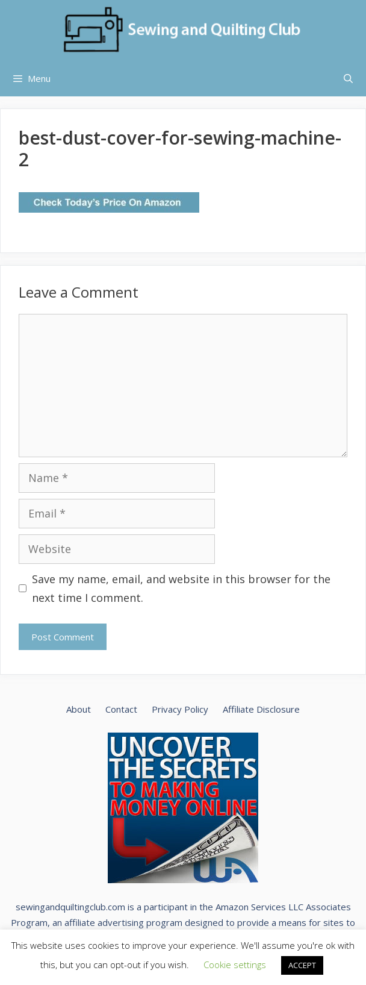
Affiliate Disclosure (261, 709)
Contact (121, 709)
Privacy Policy (180, 709)
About (78, 709)
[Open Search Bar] (348, 78)
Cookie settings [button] (234, 964)
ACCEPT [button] (302, 965)
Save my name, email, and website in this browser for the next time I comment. (181, 588)
